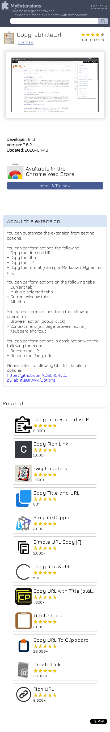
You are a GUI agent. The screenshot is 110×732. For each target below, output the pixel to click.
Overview (25, 42)
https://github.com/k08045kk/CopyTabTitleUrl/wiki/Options (37, 377)
